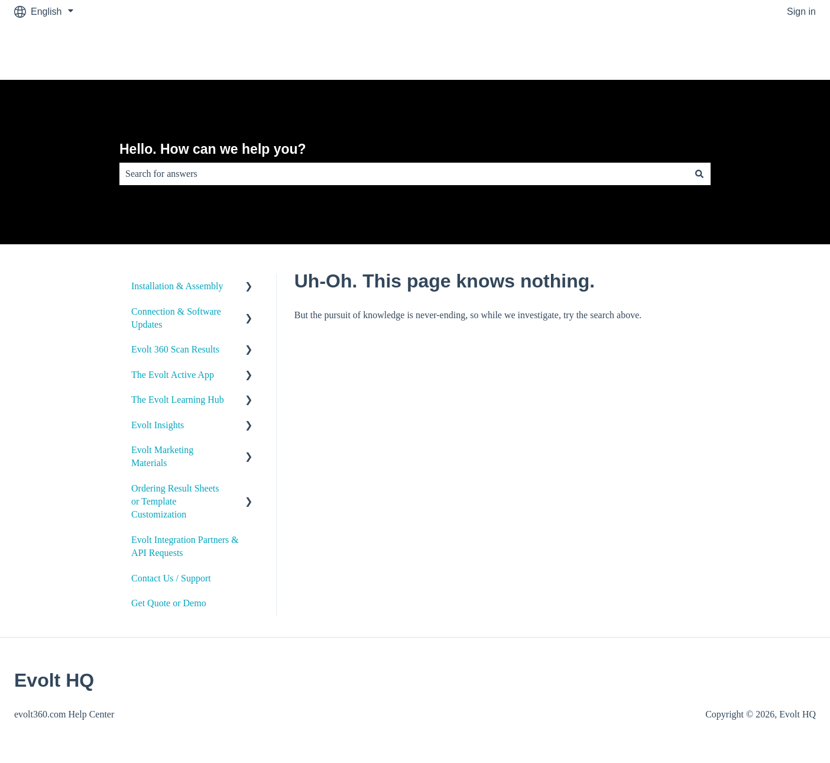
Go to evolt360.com (763, 51)
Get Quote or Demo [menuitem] (168, 603)
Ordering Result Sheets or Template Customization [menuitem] (175, 501)
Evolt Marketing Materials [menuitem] (162, 456)
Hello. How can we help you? (212, 149)
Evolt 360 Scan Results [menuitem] (175, 349)
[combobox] (403, 174)
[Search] (699, 174)
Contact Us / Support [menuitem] (171, 578)
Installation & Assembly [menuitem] (177, 286)
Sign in (801, 12)
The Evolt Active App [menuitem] (172, 375)
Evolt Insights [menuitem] (157, 425)
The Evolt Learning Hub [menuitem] (177, 400)
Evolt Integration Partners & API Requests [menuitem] (185, 546)
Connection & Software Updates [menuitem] (176, 317)
